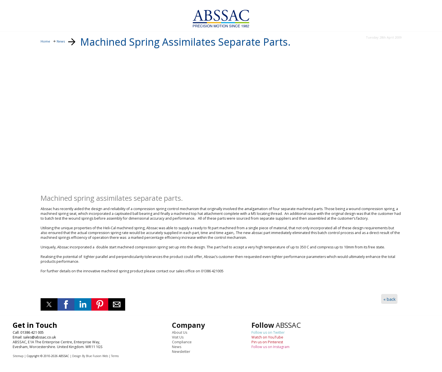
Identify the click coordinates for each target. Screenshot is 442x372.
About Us (179, 332)
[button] (49, 304)
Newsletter (181, 351)
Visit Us (178, 337)
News (176, 346)
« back (389, 299)
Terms (115, 356)
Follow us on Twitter (268, 332)
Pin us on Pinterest (267, 342)
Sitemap (18, 356)
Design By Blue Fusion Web (90, 356)
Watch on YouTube (267, 337)
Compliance (182, 342)
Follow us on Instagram (270, 346)
